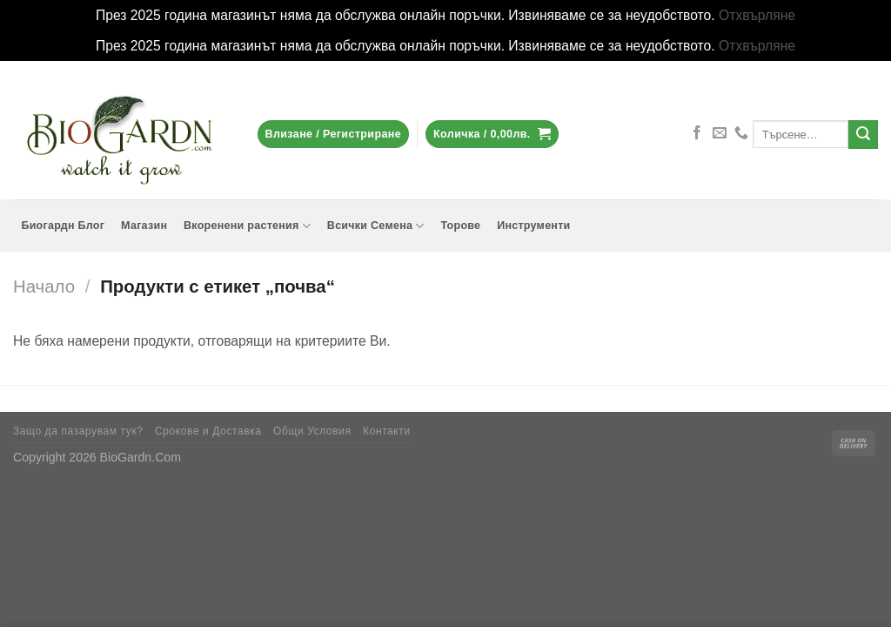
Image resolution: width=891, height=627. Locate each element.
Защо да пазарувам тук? (78, 431)
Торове (460, 225)
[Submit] (863, 134)
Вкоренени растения (247, 226)
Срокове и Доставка (208, 431)
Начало (44, 286)
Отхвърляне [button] (757, 15)
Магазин (144, 225)
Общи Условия (312, 431)
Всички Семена (376, 226)
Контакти (387, 431)
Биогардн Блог (62, 225)
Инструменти (533, 225)
